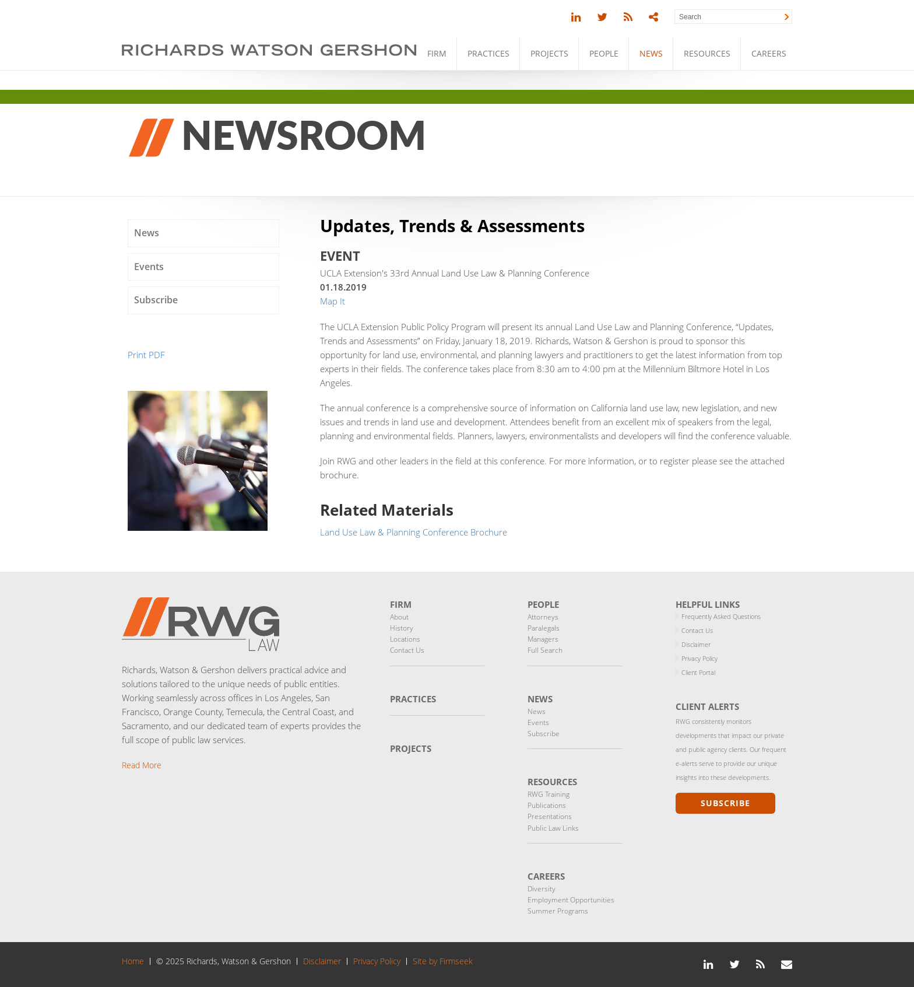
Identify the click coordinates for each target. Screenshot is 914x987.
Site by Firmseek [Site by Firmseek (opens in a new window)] (443, 961)
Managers (543, 639)
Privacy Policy (699, 658)
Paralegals (544, 628)
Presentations (550, 816)
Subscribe (156, 299)
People (603, 53)
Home (133, 961)
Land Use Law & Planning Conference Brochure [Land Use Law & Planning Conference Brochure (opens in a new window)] (413, 532)
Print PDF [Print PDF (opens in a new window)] (146, 354)
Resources (707, 53)
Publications (547, 805)
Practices (488, 53)
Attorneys (543, 617)
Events (149, 266)
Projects (549, 53)
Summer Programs (558, 911)
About (399, 617)
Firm (437, 53)
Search (690, 17)
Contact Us (407, 650)
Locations (405, 639)
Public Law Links (553, 828)
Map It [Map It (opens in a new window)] (332, 301)
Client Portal (698, 672)
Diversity (542, 889)
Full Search (545, 650)
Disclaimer (696, 644)
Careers (768, 53)
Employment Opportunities (571, 900)
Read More (141, 765)
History (401, 628)
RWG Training (549, 794)
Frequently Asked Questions (721, 616)
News (651, 53)
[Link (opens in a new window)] (576, 17)
